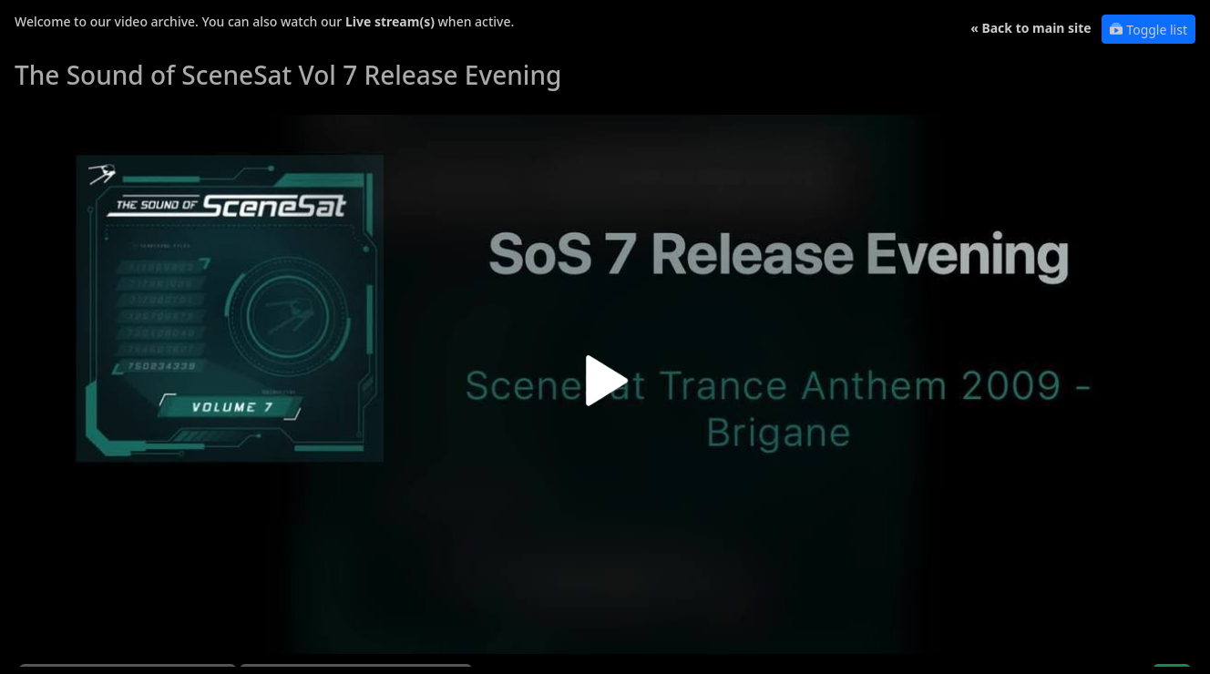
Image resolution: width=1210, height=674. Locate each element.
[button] (605, 387)
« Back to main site (1031, 27)
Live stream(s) (390, 21)
